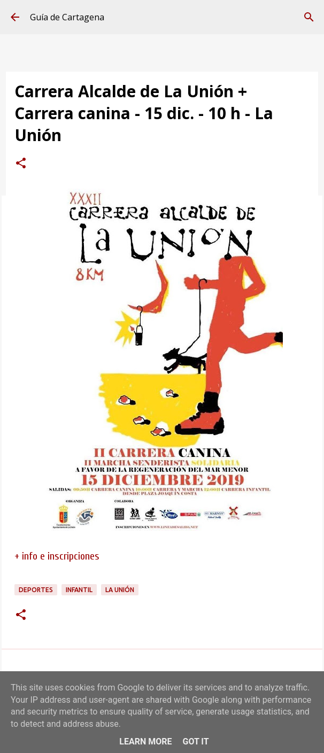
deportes (36, 589)
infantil (79, 589)
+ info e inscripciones (56, 556)
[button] (20, 164)
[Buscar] (309, 17)
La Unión (119, 589)
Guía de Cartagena (67, 17)
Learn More (145, 741)
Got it (195, 741)
